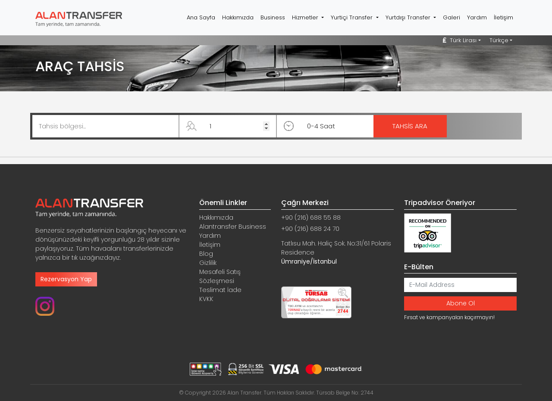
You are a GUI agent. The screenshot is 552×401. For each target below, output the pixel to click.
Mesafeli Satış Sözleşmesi (220, 276)
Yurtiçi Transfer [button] (352, 17)
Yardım (477, 17)
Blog (206, 253)
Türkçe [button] (498, 40)
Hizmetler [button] (306, 17)
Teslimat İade (220, 290)
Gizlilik (207, 262)
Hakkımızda (238, 17)
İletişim (503, 17)
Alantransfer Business (232, 226)
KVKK (206, 299)
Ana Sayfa (201, 17)
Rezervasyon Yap (66, 279)
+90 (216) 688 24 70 (310, 228)
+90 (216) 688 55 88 (311, 217)
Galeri (451, 17)
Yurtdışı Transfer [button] (409, 17)
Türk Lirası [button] (460, 40)
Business (272, 17)
